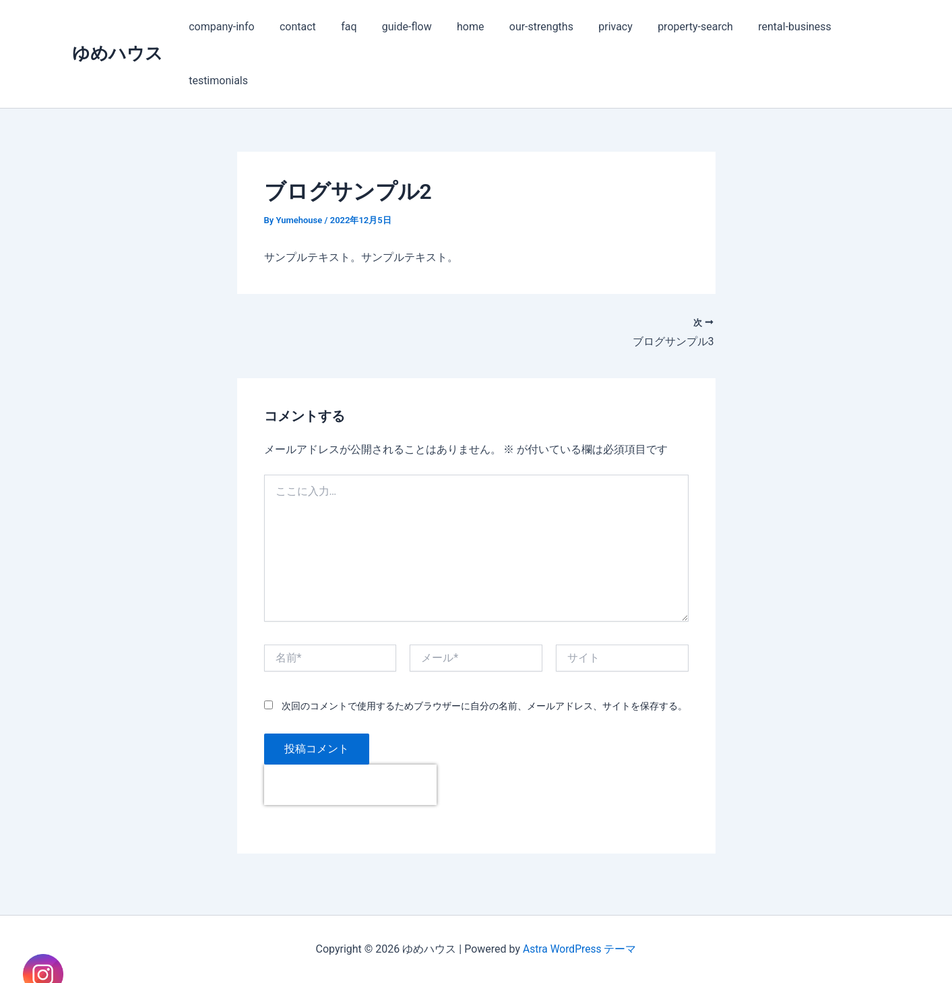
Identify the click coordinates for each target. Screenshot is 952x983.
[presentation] (350, 785)
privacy (592, 26)
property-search (668, 26)
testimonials (217, 80)
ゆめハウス (117, 53)
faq (340, 26)
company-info (220, 26)
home (454, 26)
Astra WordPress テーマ (579, 949)
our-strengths (522, 26)
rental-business (764, 26)
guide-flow (394, 26)
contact (292, 26)
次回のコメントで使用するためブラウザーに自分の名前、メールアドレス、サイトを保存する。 (484, 706)
